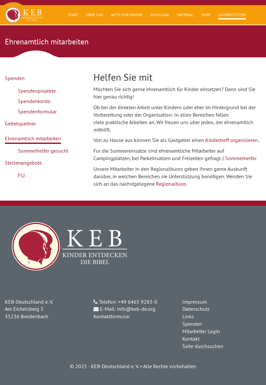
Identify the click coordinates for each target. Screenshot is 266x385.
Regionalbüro (171, 184)
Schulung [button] (159, 14)
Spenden (15, 78)
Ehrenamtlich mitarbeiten (33, 138)
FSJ (21, 175)
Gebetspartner (20, 123)
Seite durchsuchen (202, 346)
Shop (206, 14)
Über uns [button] (94, 14)
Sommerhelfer (241, 158)
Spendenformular (37, 111)
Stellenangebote (23, 162)
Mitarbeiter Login (201, 331)
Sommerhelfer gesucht (43, 150)
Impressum (194, 301)
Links (188, 316)
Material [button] (185, 14)
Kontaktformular (111, 316)
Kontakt (191, 338)
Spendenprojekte (37, 91)
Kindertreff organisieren (231, 140)
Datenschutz (196, 309)
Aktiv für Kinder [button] (126, 14)
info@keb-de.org (136, 309)
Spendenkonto (34, 101)
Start (73, 14)
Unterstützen (232, 14)
